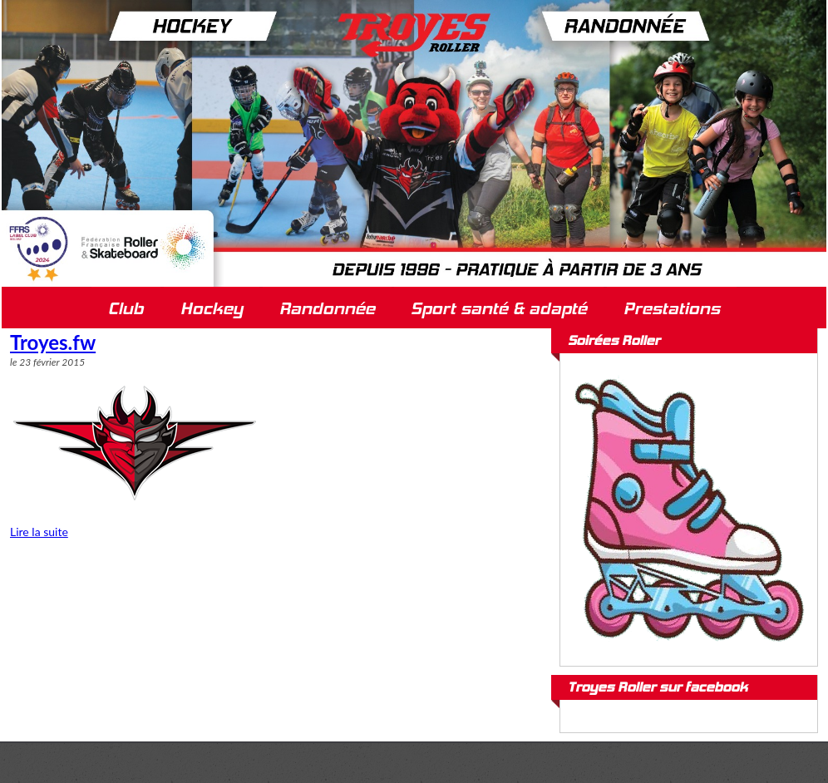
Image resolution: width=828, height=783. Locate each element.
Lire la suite (39, 531)
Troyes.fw (53, 342)
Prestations (671, 308)
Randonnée (327, 308)
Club (126, 308)
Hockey (211, 308)
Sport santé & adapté (499, 308)
